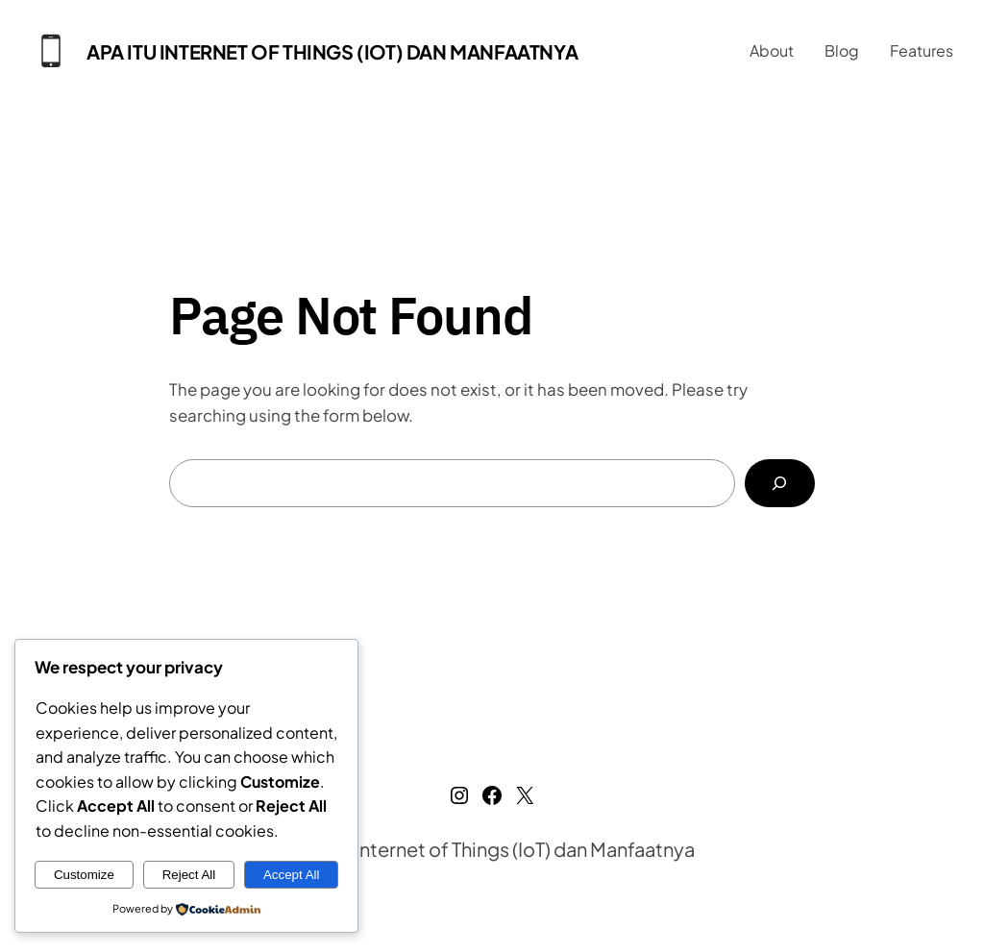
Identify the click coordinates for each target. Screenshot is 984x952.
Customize (84, 874)
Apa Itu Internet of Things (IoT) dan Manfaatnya (332, 51)
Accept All (291, 874)
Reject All (189, 874)
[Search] (780, 483)
